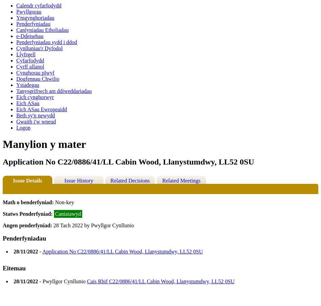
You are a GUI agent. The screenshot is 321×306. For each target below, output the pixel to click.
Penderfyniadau (33, 24)
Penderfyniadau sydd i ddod (46, 42)
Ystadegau (27, 85)
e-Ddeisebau (29, 36)
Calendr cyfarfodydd (38, 5)
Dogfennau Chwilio (37, 79)
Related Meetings (181, 181)
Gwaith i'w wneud (36, 122)
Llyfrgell (26, 54)
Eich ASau (27, 103)
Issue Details (27, 181)
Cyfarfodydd (30, 60)
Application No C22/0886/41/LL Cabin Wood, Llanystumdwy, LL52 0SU (122, 251)
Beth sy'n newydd (35, 115)
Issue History (79, 181)
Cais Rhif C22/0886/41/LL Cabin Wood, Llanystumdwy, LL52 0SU (161, 281)
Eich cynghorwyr (35, 97)
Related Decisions (130, 181)
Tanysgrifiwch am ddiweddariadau (54, 91)
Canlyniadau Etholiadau (42, 30)
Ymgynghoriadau (35, 18)
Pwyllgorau (28, 12)
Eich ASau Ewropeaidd (41, 109)
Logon (23, 128)
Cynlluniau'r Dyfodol (39, 48)
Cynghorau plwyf (35, 73)
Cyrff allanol (30, 67)
